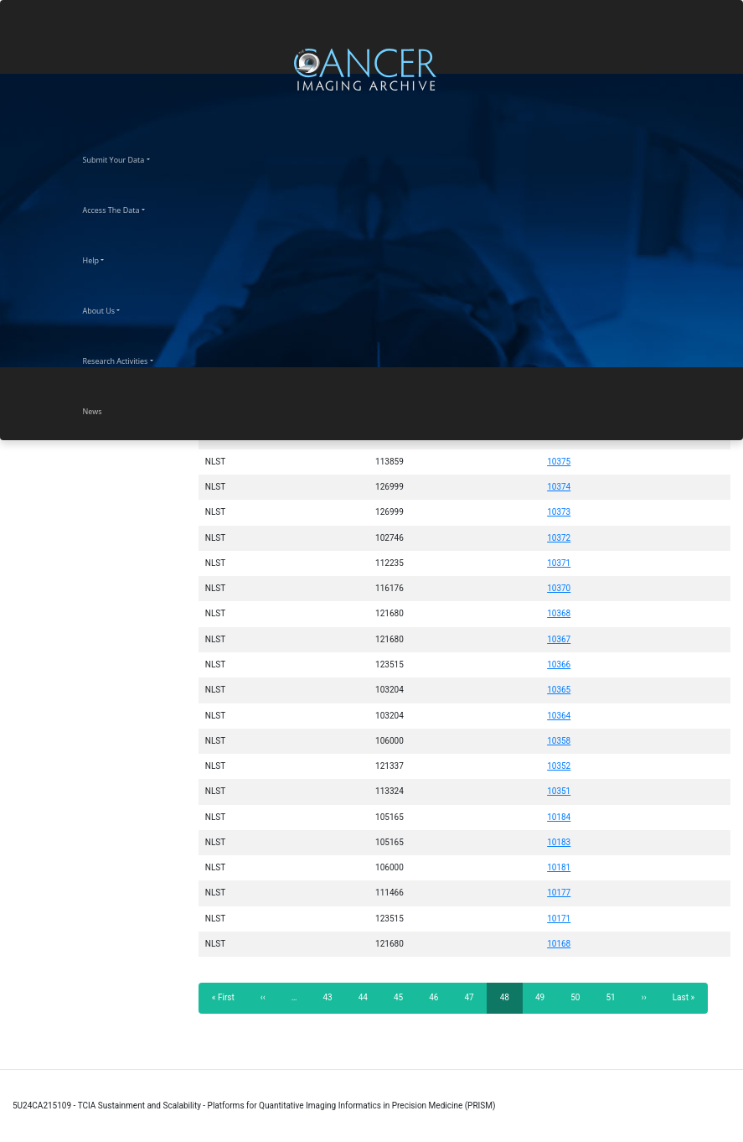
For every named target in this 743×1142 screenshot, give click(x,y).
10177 (558, 892)
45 (403, 997)
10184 (558, 817)
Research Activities (130, 358)
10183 (558, 842)
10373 (558, 511)
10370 (558, 588)
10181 (558, 867)
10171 (558, 918)
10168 (558, 943)
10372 (558, 537)
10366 (558, 664)
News (107, 409)
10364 (558, 715)
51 (615, 997)
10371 (558, 563)
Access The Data (126, 207)
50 (580, 997)
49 (545, 997)
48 (511, 1002)
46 (438, 997)
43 (332, 997)
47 (473, 997)
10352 (558, 766)
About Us (114, 308)
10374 (558, 486)
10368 (558, 613)
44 (368, 997)
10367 (558, 639)
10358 (558, 740)
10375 (558, 461)
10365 (558, 689)
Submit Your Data (128, 157)
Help (106, 258)
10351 (558, 791)
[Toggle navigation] (728, 69)
